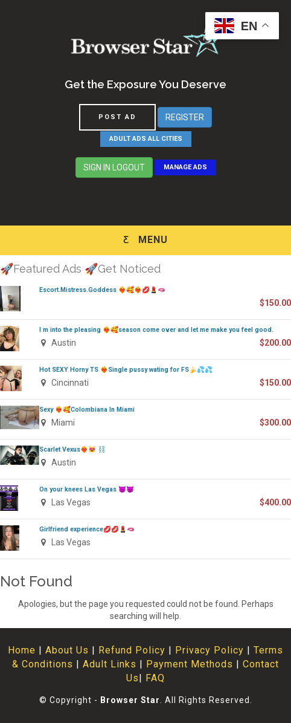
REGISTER (184, 117)
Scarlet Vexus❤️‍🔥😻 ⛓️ (72, 449)
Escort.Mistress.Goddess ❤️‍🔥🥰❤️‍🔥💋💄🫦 (102, 290)
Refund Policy (131, 650)
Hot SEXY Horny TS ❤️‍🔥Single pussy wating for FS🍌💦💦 (126, 370)
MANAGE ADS (185, 167)
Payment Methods (189, 664)
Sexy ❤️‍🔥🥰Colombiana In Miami (87, 409)
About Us (67, 650)
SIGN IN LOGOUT (114, 167)
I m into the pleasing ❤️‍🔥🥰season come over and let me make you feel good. (156, 330)
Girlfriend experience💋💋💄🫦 (87, 529)
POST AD (117, 117)
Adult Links (109, 664)
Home (22, 650)
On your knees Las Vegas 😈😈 (86, 489)
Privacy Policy (209, 650)
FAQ (155, 678)
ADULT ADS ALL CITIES (145, 139)
